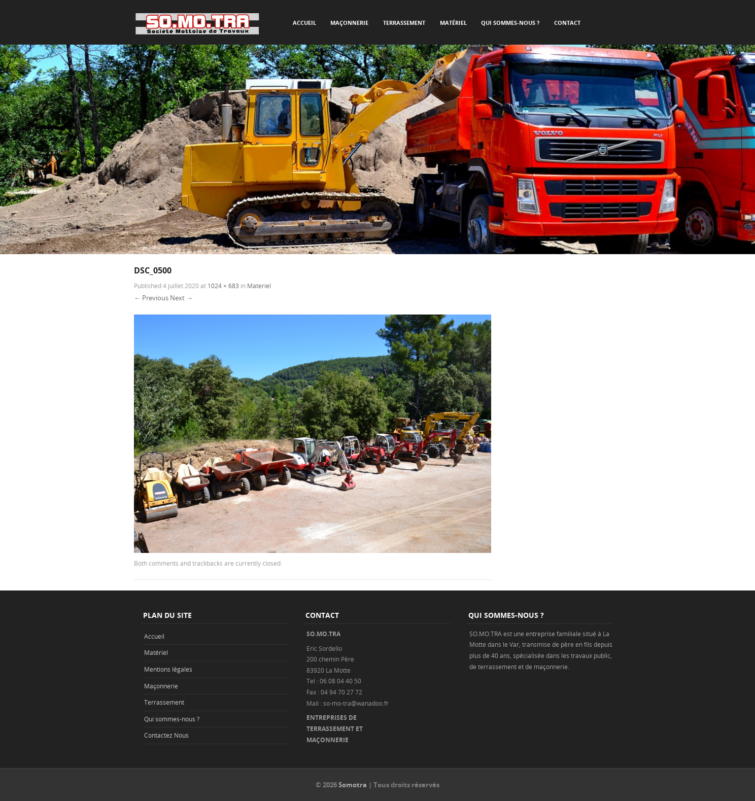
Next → (181, 297)
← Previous (151, 297)
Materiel (259, 286)
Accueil (304, 22)
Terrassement (404, 22)
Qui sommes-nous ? (510, 22)
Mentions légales (168, 669)
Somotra (352, 784)
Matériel (453, 22)
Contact (567, 22)
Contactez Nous (166, 735)
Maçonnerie (349, 22)
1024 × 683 (223, 286)
